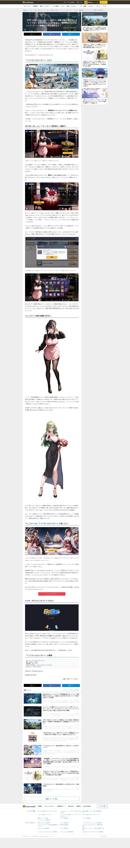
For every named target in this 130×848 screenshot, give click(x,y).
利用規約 (40, 806)
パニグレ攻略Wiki (64, 828)
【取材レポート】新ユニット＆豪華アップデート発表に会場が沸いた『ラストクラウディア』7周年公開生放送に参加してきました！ (94, 46)
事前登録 (35, 6)
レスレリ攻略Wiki (64, 822)
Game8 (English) (87, 806)
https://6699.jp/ (37, 666)
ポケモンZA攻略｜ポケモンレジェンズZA (47, 811)
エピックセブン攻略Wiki (43, 828)
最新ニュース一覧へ (52, 799)
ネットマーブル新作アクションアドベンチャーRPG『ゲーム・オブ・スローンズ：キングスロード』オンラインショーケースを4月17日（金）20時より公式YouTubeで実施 (61, 708)
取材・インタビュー (72, 6)
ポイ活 (79, 2)
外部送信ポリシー (61, 806)
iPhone (69, 30)
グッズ (62, 6)
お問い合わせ (71, 806)
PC (79, 30)
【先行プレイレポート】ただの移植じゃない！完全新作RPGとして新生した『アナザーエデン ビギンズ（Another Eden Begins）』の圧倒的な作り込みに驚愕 (61, 773)
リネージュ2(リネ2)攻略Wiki (66, 831)
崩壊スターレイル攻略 (43, 818)
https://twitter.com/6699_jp (44, 665)
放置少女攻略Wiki (64, 824)
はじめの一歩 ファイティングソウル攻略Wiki (93, 831)
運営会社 (79, 806)
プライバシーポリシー (49, 806)
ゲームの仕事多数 (69, 2)
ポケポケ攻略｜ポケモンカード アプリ (91, 814)
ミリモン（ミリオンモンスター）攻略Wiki (47, 831)
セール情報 (55, 6)
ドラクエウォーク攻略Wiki (44, 820)
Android (75, 30)
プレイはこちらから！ (52, 593)
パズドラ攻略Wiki (64, 818)
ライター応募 (102, 806)
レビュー (98, 6)
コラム (104, 6)
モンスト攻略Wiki (87, 818)
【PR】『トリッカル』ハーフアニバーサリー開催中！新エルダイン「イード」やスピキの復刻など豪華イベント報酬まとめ (94, 101)
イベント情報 (82, 6)
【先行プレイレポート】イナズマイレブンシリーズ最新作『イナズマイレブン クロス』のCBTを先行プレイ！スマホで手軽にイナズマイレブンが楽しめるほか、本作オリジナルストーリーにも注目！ (94, 83)
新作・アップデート (45, 6)
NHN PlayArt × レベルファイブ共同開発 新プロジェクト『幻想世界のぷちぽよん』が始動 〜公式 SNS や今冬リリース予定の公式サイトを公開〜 (61, 695)
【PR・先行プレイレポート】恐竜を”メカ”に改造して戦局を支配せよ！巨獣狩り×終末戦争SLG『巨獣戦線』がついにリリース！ (61, 721)
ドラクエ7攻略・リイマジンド (45, 814)
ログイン (103, 2)
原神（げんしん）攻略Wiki (44, 822)
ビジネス (91, 6)
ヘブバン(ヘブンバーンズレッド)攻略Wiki (92, 822)
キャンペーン (27, 6)
